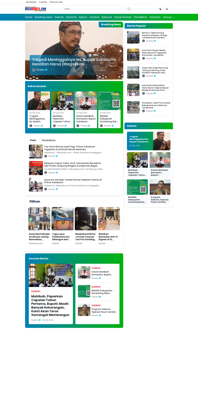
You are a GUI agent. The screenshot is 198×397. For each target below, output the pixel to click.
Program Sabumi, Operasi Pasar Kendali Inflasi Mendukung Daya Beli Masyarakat (103, 310)
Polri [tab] (33, 140)
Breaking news (43, 17)
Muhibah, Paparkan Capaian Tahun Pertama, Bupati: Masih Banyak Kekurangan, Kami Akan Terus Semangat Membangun (50, 305)
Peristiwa (154, 17)
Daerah (59, 17)
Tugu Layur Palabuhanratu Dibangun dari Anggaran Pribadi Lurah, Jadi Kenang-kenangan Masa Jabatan (62, 237)
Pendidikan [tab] (49, 140)
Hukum (83, 17)
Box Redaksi (31, 2)
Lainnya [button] (167, 17)
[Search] (93, 9)
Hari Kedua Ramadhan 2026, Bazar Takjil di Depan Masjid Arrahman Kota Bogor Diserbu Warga (155, 89)
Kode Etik (43, 2)
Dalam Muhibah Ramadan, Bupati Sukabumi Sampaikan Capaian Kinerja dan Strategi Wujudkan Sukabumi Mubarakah (103, 273)
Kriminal (94, 17)
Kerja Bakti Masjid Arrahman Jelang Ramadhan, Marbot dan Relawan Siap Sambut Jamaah (39, 237)
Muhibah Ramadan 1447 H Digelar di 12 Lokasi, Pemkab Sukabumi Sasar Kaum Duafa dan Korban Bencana (108, 237)
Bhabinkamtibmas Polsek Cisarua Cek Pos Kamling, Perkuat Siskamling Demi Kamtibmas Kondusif (85, 237)
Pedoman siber (56, 2)
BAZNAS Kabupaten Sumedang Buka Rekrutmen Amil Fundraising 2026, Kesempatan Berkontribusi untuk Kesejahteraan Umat (102, 292)
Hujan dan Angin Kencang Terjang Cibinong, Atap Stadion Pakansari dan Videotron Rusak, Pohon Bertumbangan (155, 72)
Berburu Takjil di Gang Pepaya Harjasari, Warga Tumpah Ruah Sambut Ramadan (154, 36)
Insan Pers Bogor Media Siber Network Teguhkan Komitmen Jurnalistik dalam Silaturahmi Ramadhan (154, 55)
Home (28, 17)
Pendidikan (140, 17)
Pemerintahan (123, 17)
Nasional (107, 17)
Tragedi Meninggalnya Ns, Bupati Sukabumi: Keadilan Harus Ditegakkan (74, 62)
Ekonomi (71, 17)
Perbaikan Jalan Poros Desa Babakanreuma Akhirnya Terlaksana (156, 105)
